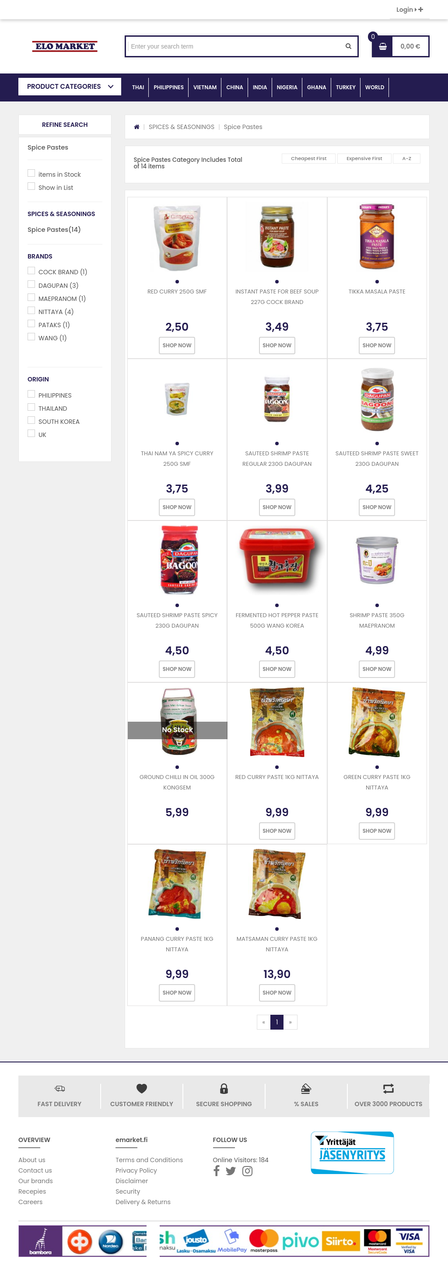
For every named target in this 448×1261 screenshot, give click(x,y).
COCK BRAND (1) (63, 272)
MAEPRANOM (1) (62, 298)
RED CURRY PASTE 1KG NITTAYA (277, 777)
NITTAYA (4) (56, 311)
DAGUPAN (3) (58, 285)
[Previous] (264, 1022)
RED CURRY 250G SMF (177, 291)
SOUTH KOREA (59, 421)
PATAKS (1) (54, 325)
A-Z (406, 158)
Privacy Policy (136, 1170)
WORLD (375, 87)
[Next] (290, 1022)
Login (409, 9)
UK (42, 434)
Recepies (32, 1191)
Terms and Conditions (149, 1160)
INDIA (260, 87)
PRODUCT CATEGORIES (64, 86)
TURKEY (346, 87)
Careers (30, 1202)
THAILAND (52, 408)
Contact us (35, 1170)
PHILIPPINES (169, 87)
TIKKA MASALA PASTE (377, 291)
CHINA (234, 87)
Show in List (55, 187)
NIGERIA (287, 87)
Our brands (35, 1181)
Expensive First (364, 158)
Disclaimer (132, 1181)
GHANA (316, 87)
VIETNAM (205, 87)
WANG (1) (52, 338)
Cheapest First (308, 158)
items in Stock (59, 174)
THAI (138, 87)
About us (32, 1160)
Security (128, 1191)
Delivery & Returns (143, 1202)
